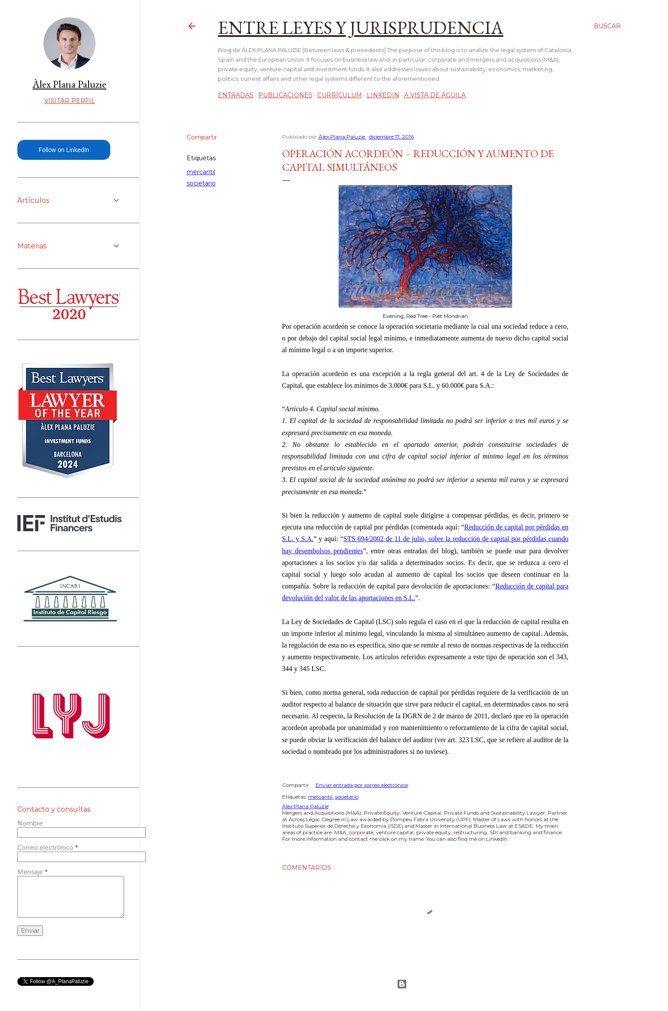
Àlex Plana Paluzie (69, 84)
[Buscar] (607, 26)
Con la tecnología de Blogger (402, 984)
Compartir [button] (202, 137)
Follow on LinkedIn (64, 149)
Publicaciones (285, 95)
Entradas (235, 95)
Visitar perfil (69, 101)
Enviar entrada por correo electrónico (362, 785)
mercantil (201, 172)
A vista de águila (435, 95)
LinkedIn (383, 95)
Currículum (339, 95)
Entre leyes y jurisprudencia (360, 28)
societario (201, 183)
